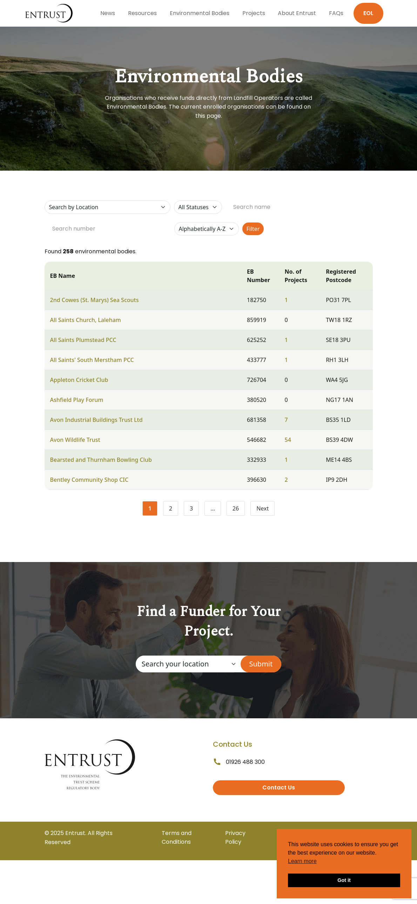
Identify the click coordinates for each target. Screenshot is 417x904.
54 (288, 440)
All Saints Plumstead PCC (83, 340)
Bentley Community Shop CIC (89, 480)
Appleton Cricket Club (79, 380)
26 (239, 509)
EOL (368, 13)
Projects (253, 13)
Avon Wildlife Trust (75, 440)
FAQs (336, 13)
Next (262, 508)
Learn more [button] (302, 861)
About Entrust (297, 13)
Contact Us (278, 787)
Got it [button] (344, 880)
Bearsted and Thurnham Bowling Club (101, 460)
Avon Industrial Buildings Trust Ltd (96, 420)
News (107, 13)
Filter (253, 229)
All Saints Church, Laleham (85, 320)
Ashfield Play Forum (76, 400)
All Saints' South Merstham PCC (92, 360)
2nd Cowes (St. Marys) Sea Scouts (94, 300)
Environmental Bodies (199, 13)
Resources (142, 13)
